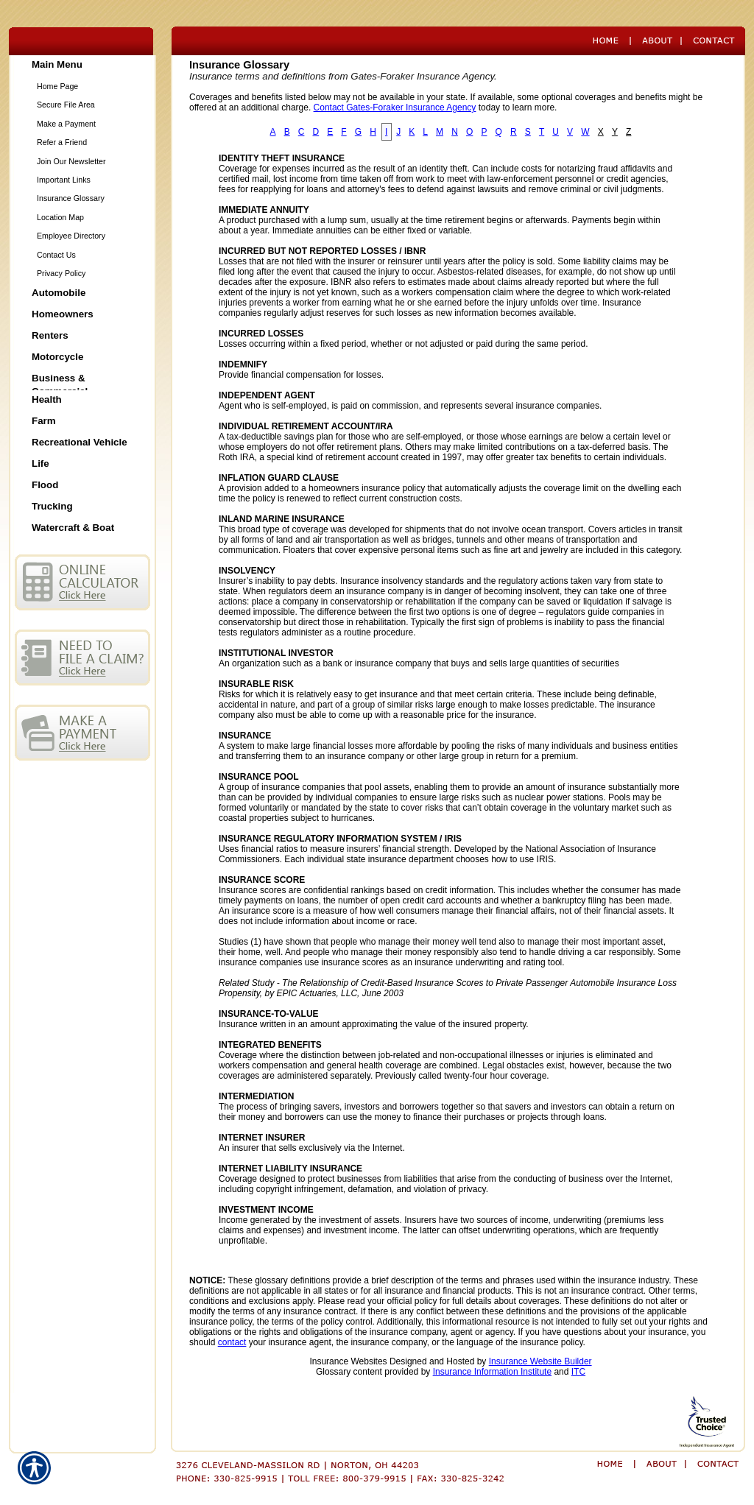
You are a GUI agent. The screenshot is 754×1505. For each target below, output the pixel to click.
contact (232, 1342)
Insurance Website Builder (540, 1361)
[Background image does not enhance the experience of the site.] (82, 66)
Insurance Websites (348, 1361)
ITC (578, 1372)
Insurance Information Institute (492, 1372)
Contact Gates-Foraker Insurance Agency (395, 107)
